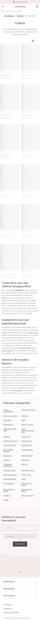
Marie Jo (7, 496)
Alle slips (7, 420)
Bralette (6, 437)
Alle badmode (9, 470)
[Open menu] (2, 6)
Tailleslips (25, 460)
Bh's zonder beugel (8, 450)
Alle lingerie (9, 16)
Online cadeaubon (8, 411)
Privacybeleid (9, 536)
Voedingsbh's (27, 456)
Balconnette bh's (10, 441)
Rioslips (6, 460)
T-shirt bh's (26, 437)
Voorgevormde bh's (9, 430)
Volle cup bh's (27, 425)
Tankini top (26, 475)
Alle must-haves (10, 416)
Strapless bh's (27, 450)
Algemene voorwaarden (11, 612)
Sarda (5, 500)
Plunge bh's (26, 445)
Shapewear (8, 425)
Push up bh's (26, 441)
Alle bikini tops (27, 470)
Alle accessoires (10, 475)
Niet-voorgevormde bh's (27, 430)
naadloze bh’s (33, 333)
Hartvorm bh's (9, 445)
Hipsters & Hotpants (7, 465)
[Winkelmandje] (37, 6)
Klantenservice (20, 582)
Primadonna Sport (26, 490)
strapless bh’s (25, 348)
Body (23, 420)
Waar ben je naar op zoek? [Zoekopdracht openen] (11, 11)
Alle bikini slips (9, 479)
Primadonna (8, 483)
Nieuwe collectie (28, 410)
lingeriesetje (17, 390)
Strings (24, 464)
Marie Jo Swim (27, 496)
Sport (23, 479)
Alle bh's (20, 16)
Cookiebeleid (7, 608)
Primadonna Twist (26, 484)
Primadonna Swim (8, 490)
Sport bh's (7, 456)
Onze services (20, 589)
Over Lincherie (20, 596)
